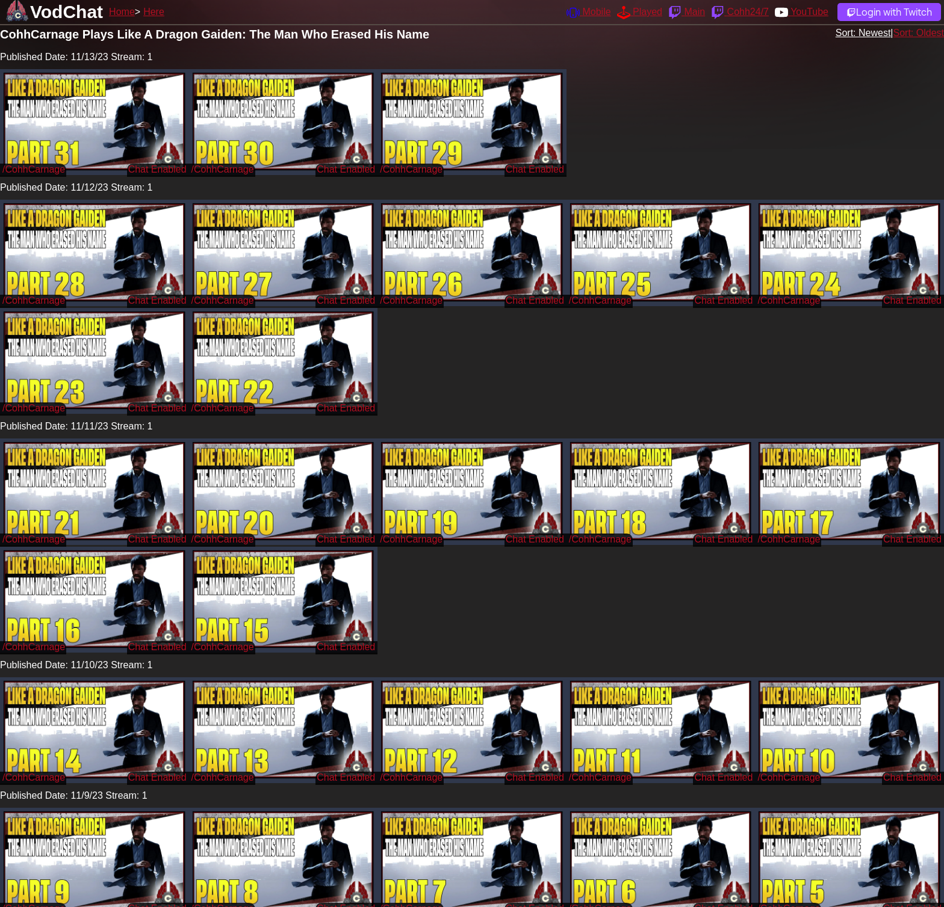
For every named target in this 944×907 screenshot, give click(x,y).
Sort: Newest (863, 33)
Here (153, 12)
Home (122, 12)
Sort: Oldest (918, 33)
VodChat (66, 12)
